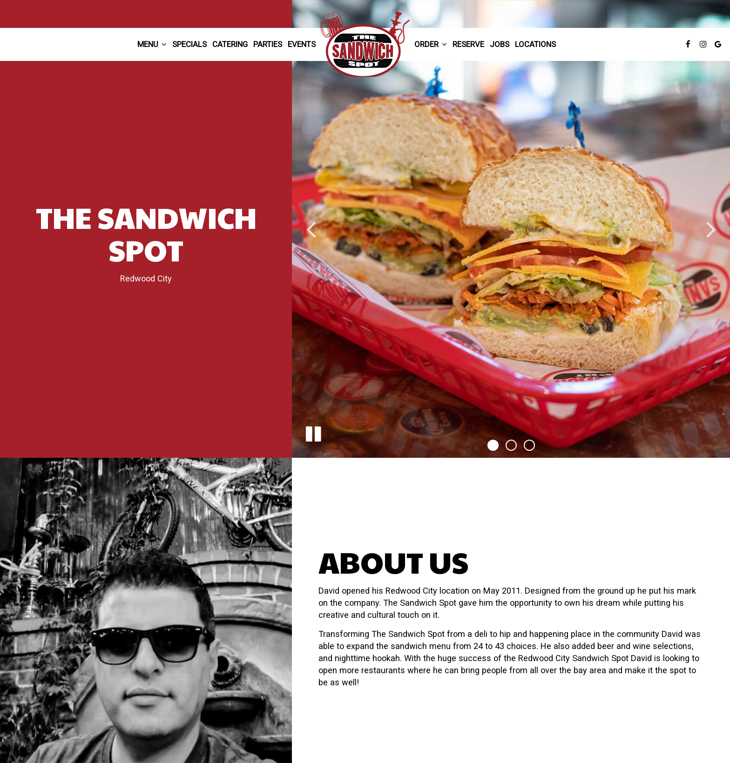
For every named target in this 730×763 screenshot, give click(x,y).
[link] (365, 44)
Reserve (468, 44)
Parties (267, 44)
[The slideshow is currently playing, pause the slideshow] (313, 432)
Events (302, 44)
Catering (230, 44)
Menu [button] (152, 44)
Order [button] (430, 44)
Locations (535, 44)
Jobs (499, 44)
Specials (189, 44)
